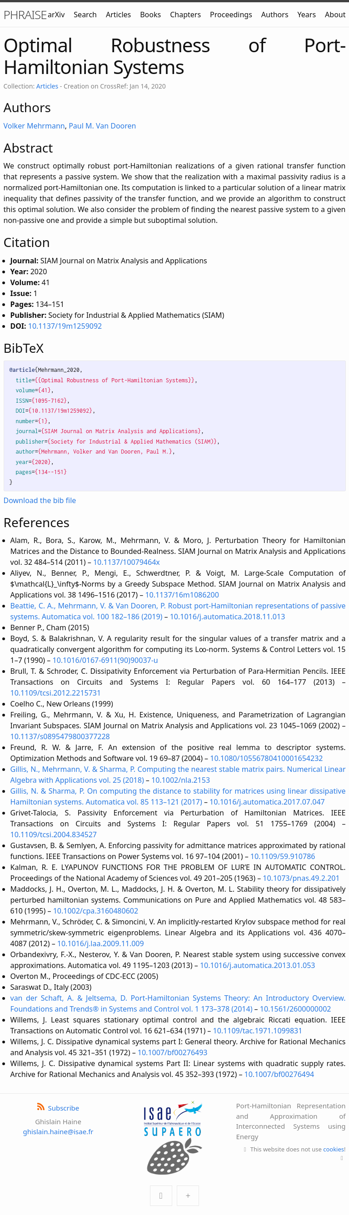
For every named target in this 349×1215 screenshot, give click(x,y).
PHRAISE (25, 14)
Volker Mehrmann (34, 126)
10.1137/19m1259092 (65, 326)
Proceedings (231, 15)
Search (85, 15)
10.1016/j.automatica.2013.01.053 (257, 965)
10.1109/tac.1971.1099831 (258, 1031)
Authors (275, 15)
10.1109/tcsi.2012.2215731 (55, 693)
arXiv (56, 15)
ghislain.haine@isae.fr (58, 1131)
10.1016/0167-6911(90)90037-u (105, 660)
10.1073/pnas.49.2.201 (301, 878)
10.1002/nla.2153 (180, 780)
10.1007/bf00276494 (279, 1074)
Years (307, 15)
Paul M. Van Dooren (102, 126)
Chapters (185, 15)
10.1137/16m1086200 (182, 595)
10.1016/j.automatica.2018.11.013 (227, 617)
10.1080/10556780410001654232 (266, 758)
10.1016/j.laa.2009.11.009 (100, 943)
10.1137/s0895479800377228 (60, 736)
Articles (118, 15)
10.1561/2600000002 (295, 1009)
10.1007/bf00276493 (173, 1052)
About (335, 15)
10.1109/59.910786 (282, 856)
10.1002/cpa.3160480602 (95, 911)
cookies (333, 1149)
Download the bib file (40, 500)
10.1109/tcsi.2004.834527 (53, 835)
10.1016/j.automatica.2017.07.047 (267, 802)
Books (150, 15)
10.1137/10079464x (126, 562)
